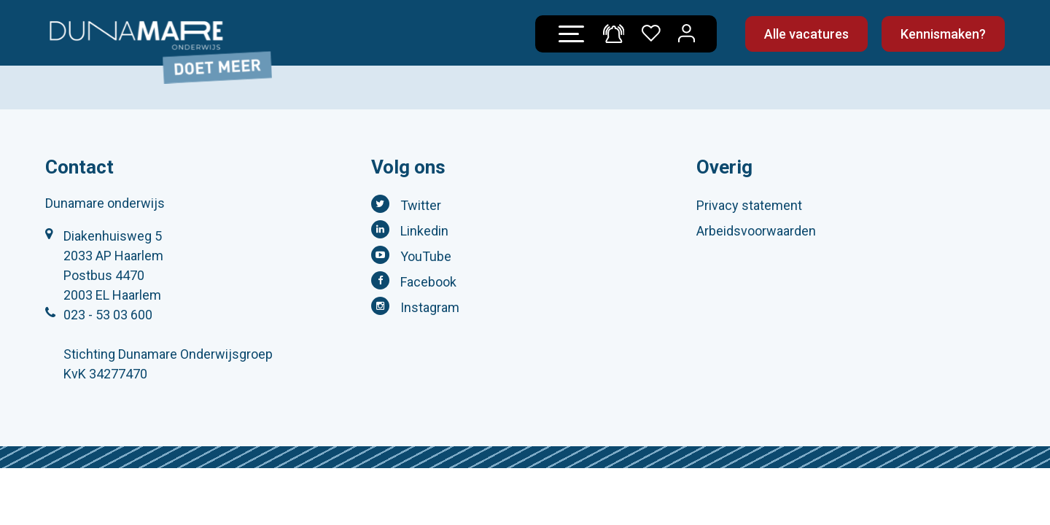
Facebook (428, 281)
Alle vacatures (806, 34)
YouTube (425, 256)
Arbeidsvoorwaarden (756, 230)
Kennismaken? (943, 34)
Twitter (420, 205)
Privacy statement (749, 205)
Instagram (429, 307)
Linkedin (424, 230)
